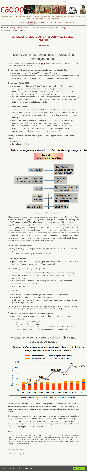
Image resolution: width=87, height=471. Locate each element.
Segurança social (23, 28)
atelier (43, 63)
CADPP (41, 22)
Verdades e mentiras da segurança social (44, 28)
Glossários (59, 22)
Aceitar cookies (79, 468)
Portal (14, 22)
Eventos (49, 22)
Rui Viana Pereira (43, 45)
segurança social (18, 450)
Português (64, 28)
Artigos (21, 22)
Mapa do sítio (69, 22)
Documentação (31, 23)
